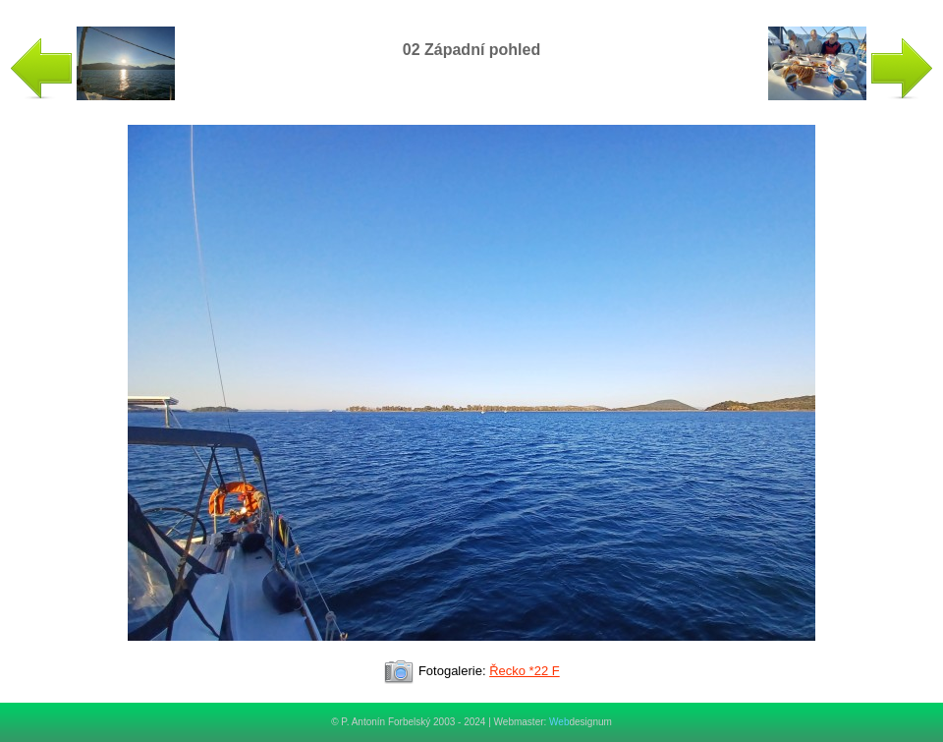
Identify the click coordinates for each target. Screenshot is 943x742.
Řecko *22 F (524, 670)
